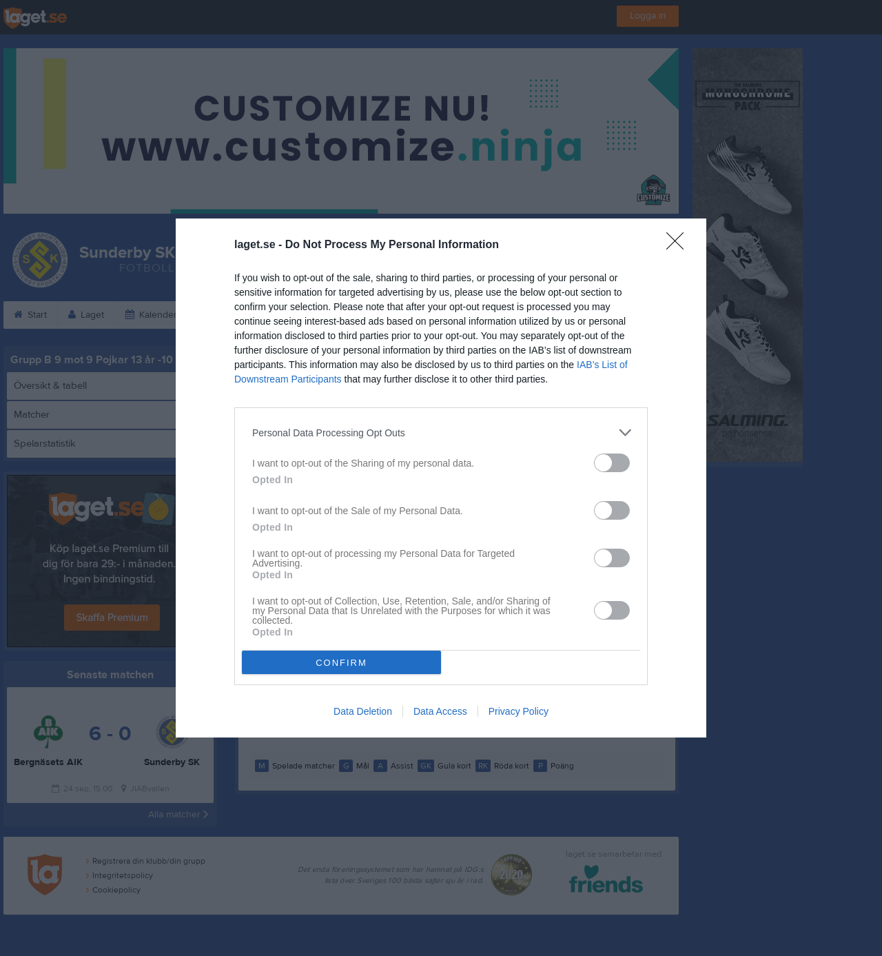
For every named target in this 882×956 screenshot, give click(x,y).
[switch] (612, 463)
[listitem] (441, 432)
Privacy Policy (518, 711)
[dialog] (441, 478)
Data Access (440, 711)
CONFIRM (341, 663)
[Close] (679, 245)
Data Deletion (363, 711)
